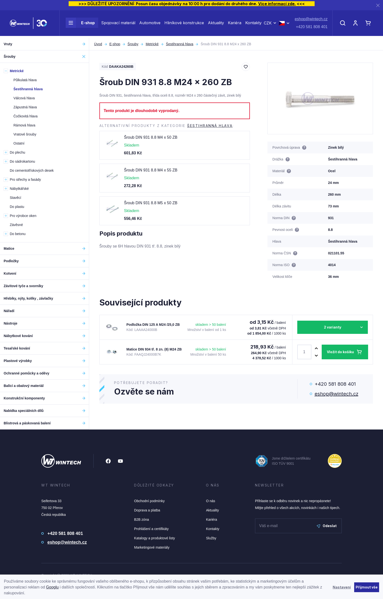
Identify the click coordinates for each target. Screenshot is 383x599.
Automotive (149, 24)
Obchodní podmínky (149, 501)
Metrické (152, 44)
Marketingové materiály (152, 547)
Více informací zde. (277, 3)
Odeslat (327, 526)
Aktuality (216, 24)
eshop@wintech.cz (311, 20)
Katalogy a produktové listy (154, 538)
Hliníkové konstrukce (184, 24)
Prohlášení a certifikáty (151, 529)
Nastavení (342, 587)
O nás (210, 501)
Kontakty (253, 24)
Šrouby (133, 44)
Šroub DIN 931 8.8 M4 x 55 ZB (151, 170)
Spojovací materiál (118, 24)
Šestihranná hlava (179, 44)
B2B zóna (141, 519)
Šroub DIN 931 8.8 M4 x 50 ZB (151, 137)
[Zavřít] (378, 5)
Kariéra (234, 24)
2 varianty (332, 327)
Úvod (98, 44)
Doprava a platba (147, 510)
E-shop (80, 24)
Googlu (52, 587)
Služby (211, 538)
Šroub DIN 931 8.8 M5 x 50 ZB (151, 203)
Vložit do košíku (340, 352)
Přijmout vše (367, 587)
